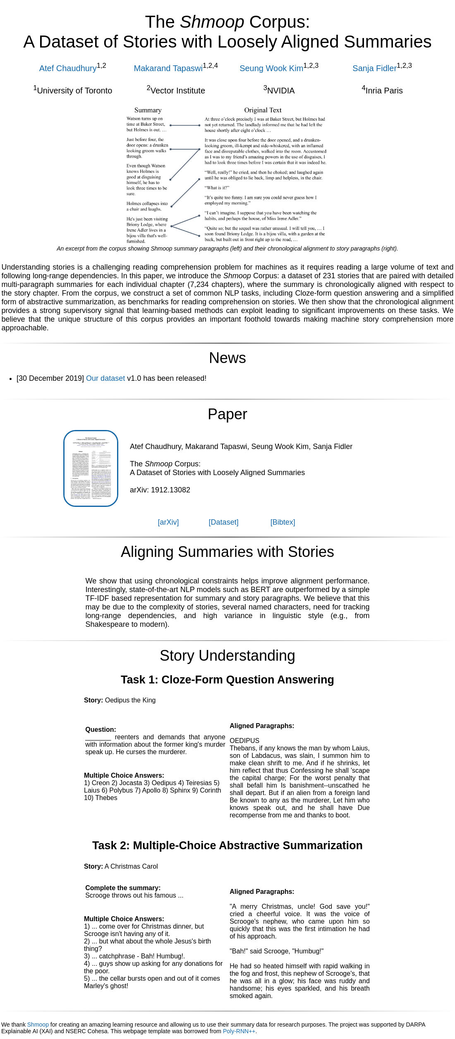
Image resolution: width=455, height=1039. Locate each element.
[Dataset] (224, 522)
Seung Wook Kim (271, 68)
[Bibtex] (283, 522)
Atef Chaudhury (68, 68)
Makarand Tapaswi (168, 68)
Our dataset (105, 378)
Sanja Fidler (374, 68)
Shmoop (38, 1024)
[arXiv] (168, 522)
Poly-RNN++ (239, 1031)
